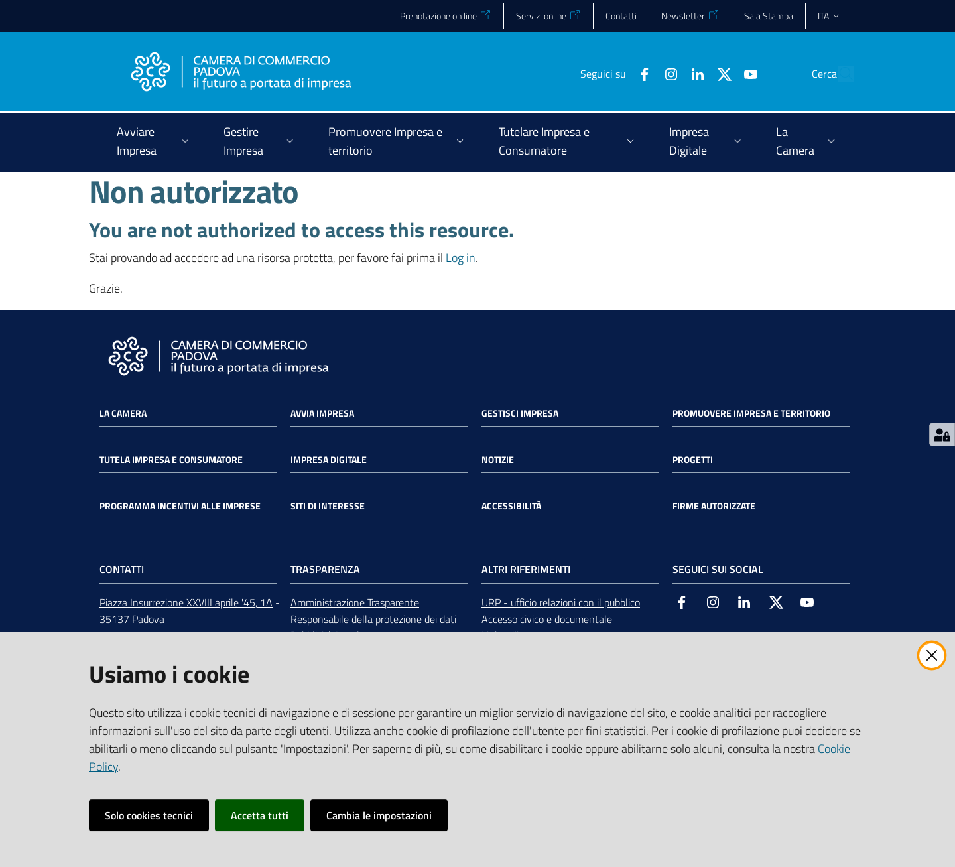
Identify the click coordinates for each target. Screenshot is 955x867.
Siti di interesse (327, 506)
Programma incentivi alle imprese (180, 506)
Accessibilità (511, 506)
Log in (461, 258)
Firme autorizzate (713, 506)
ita (829, 16)
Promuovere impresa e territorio (751, 413)
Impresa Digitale (328, 459)
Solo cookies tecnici (149, 815)
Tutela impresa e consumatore (171, 459)
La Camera (123, 413)
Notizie (497, 459)
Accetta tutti (259, 815)
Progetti (692, 459)
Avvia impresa (322, 413)
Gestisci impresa (519, 413)
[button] (838, 74)
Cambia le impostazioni (379, 815)
